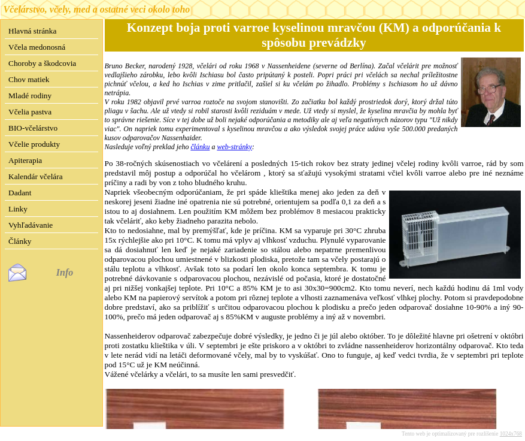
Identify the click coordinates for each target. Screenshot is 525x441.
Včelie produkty (34, 144)
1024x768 (511, 434)
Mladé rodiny (29, 95)
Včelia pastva (29, 111)
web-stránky (234, 147)
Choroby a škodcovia (42, 63)
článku (200, 147)
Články (20, 241)
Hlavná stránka (32, 30)
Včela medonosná (36, 47)
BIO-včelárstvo (32, 127)
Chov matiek (28, 79)
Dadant (20, 192)
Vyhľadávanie (30, 224)
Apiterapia (25, 160)
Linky (18, 208)
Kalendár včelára (35, 176)
